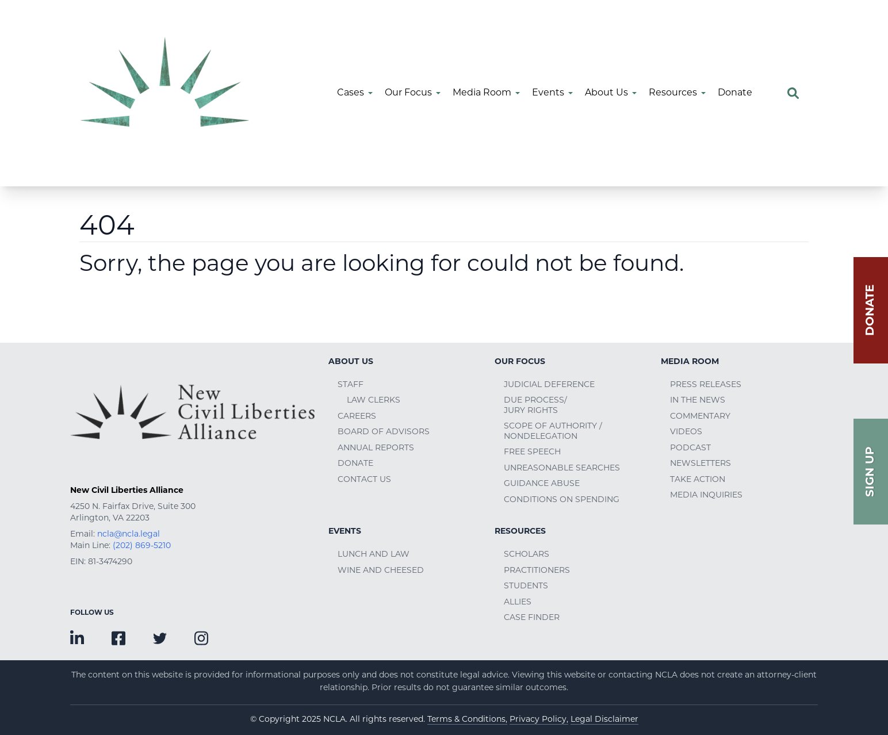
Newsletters (700, 464)
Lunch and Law (373, 554)
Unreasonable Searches (562, 468)
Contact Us (364, 480)
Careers (357, 416)
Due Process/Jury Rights (535, 405)
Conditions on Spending (561, 500)
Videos (686, 432)
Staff (350, 385)
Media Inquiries (706, 495)
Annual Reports (376, 448)
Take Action (697, 480)
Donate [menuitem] (735, 93)
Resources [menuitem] (673, 93)
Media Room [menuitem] (482, 93)
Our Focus (520, 362)
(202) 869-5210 (142, 546)
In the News (697, 400)
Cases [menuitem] (350, 93)
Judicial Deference (549, 385)
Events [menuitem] (548, 93)
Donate (355, 464)
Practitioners (537, 570)
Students (526, 586)
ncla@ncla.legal (128, 534)
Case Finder (532, 618)
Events (344, 531)
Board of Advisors (384, 432)
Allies (517, 602)
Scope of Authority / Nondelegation (553, 431)
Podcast (690, 448)
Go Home (110, 308)
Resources (520, 531)
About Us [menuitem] (606, 93)
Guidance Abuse (542, 484)
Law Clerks (373, 400)
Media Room (690, 362)
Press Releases (705, 385)
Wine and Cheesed (381, 570)
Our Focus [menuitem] (408, 93)
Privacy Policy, (539, 719)
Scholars (526, 554)
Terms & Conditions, (467, 719)
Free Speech (532, 452)
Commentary (700, 416)
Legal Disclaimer (604, 719)
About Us (350, 362)
